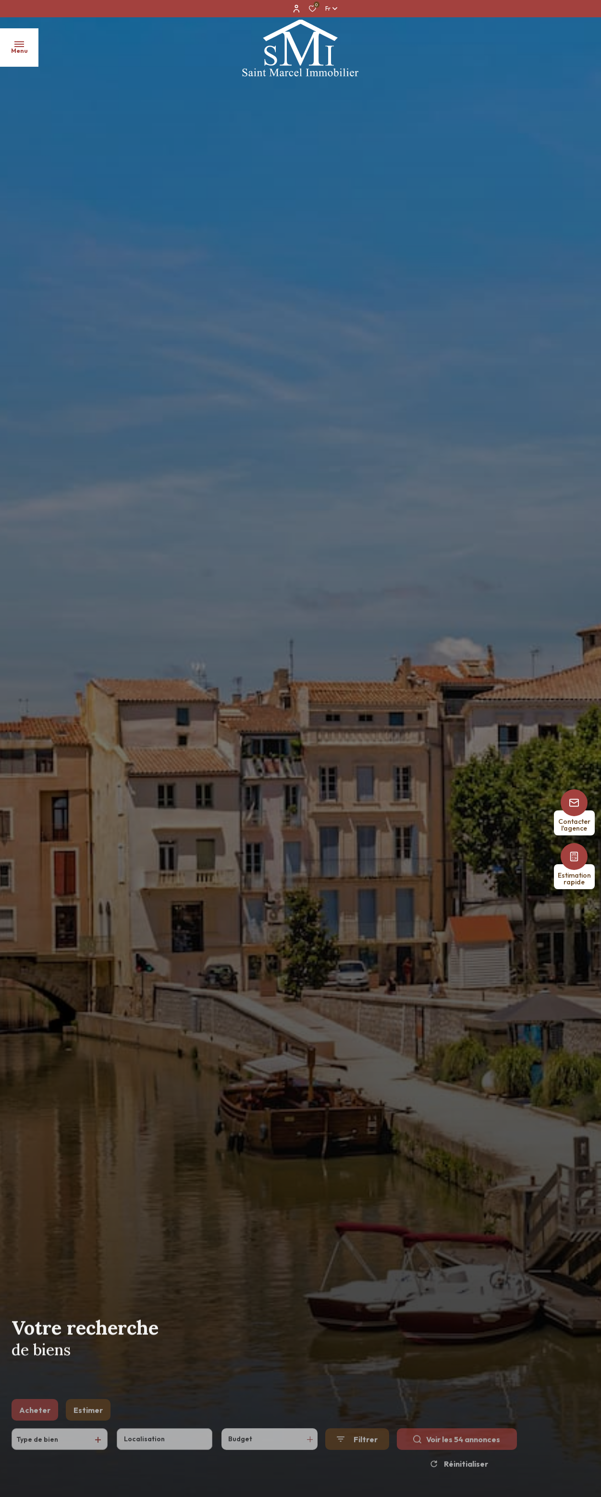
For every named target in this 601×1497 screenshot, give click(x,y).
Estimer (88, 1424)
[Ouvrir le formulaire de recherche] (357, 1454)
